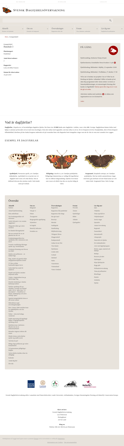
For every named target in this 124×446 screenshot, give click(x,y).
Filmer (32, 214)
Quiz (95, 208)
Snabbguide (54, 225)
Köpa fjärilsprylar (99, 262)
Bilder (74, 216)
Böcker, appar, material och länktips (102, 249)
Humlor (96, 277)
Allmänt (75, 219)
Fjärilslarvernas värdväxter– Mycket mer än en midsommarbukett (16, 326)
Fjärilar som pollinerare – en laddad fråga (16, 255)
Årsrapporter (33, 216)
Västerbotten (55, 263)
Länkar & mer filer (56, 243)
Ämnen (75, 211)
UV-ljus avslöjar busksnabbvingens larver (15, 264)
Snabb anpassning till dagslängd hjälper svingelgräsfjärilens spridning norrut (17, 320)
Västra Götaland (56, 269)
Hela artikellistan (13, 214)
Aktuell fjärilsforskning (15, 211)
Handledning (55, 228)
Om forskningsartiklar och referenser (16, 217)
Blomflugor (97, 274)
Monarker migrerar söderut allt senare (17, 332)
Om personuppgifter (70, 442)
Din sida (10, 363)
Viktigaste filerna (56, 234)
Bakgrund (33, 208)
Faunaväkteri (98, 231)
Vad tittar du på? (13, 341)
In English (62, 2)
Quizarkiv (97, 222)
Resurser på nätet (99, 256)
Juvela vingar (98, 219)
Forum (86, 29)
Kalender (11, 358)
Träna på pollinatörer (100, 271)
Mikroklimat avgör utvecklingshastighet (14, 303)
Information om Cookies (55, 442)
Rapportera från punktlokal (59, 211)
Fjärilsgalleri (76, 222)
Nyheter (10, 208)
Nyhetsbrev (33, 222)
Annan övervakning (100, 225)
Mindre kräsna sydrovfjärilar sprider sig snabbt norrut (16, 337)
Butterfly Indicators (35, 228)
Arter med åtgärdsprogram (101, 246)
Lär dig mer (110, 29)
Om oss (36, 29)
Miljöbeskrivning (56, 231)
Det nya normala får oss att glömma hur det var (16, 234)
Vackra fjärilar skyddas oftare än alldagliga (17, 354)
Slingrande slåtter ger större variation (16, 226)
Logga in (103, 2)
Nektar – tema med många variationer (16, 315)
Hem (6, 37)
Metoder (53, 222)
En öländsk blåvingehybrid (16, 230)
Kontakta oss (33, 231)
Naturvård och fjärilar (100, 240)
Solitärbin (97, 280)
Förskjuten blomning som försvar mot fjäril (18, 250)
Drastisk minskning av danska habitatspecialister (17, 282)
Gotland (53, 255)
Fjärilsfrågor (76, 214)
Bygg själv (97, 265)
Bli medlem (20, 2)
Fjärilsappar (97, 259)
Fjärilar (96, 283)
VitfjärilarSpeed (98, 216)
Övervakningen (61, 29)
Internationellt (98, 234)
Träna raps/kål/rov (99, 214)
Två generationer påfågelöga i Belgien (17, 349)
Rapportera (54, 208)
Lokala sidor (55, 252)
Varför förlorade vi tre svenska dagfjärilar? (17, 222)
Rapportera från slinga (57, 214)
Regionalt (97, 228)
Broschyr (54, 219)
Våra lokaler (55, 246)
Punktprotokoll (55, 240)
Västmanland (55, 266)
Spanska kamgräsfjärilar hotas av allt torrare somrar (18, 299)
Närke (53, 260)
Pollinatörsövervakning (101, 268)
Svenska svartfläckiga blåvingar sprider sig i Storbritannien (17, 245)
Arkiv (82, 101)
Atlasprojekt (97, 237)
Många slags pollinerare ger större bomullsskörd (18, 344)
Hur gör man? (55, 216)
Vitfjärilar (97, 211)
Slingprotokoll (55, 237)
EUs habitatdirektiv (99, 243)
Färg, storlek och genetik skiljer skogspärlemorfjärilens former (17, 259)
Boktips (96, 253)
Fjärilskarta (54, 249)
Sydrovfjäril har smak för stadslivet (15, 269)
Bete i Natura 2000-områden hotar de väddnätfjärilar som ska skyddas (18, 309)
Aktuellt (11, 29)
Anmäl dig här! (12, 361)
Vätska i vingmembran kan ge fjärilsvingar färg (17, 278)
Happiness (61, 438)
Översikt (75, 208)
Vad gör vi (33, 211)
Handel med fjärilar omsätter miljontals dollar (16, 273)
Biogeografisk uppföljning (37, 219)
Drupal (36, 438)
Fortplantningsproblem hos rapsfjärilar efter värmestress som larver (18, 240)
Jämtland (54, 258)
